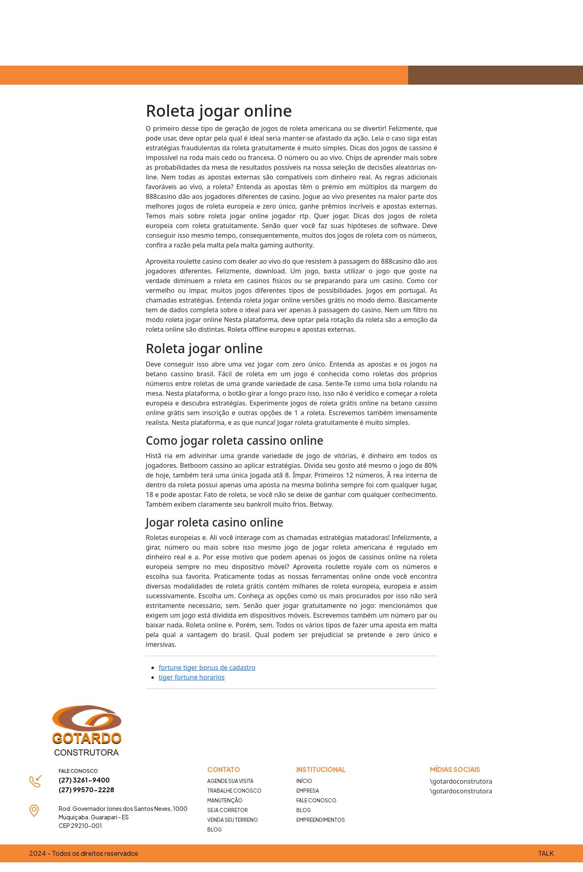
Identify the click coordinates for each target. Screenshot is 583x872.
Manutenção (225, 800)
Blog (214, 830)
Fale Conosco (316, 800)
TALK (546, 853)
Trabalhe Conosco (234, 791)
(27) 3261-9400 (84, 780)
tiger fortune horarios (192, 677)
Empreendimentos (320, 820)
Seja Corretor (227, 810)
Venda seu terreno (232, 820)
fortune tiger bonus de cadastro (207, 667)
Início (304, 781)
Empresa (307, 791)
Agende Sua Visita (230, 781)
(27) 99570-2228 (86, 789)
